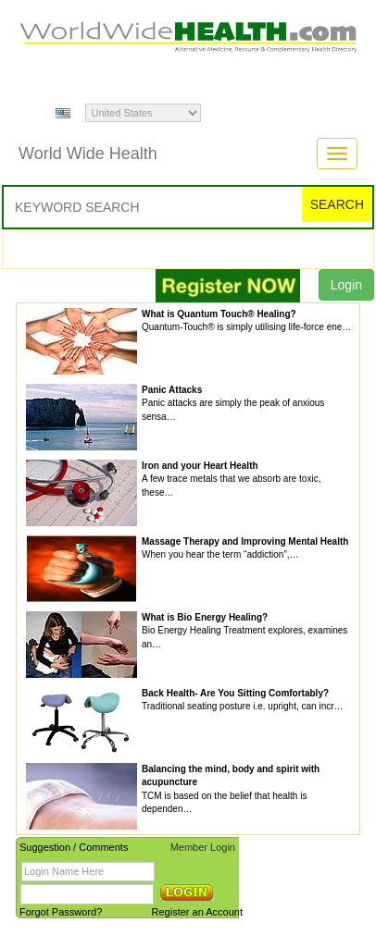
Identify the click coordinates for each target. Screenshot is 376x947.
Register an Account (197, 911)
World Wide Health (88, 153)
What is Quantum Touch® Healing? (219, 314)
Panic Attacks (172, 390)
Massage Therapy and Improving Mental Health (245, 541)
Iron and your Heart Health (200, 466)
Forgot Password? (60, 911)
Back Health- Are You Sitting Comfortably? (235, 693)
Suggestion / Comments (73, 847)
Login (346, 284)
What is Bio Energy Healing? (205, 617)
